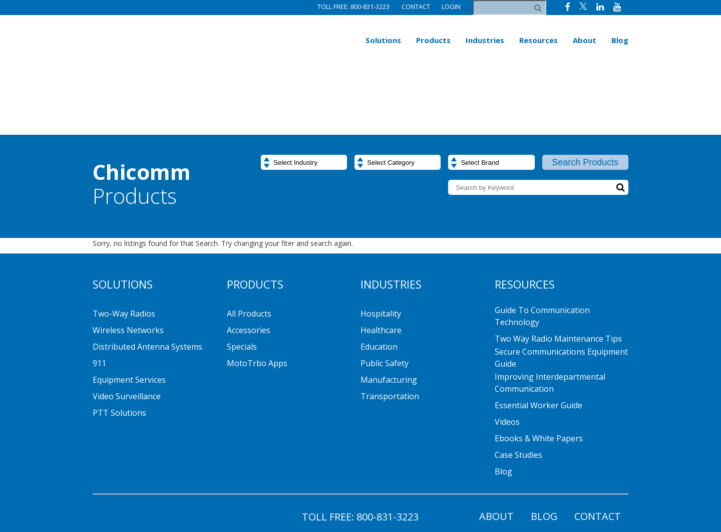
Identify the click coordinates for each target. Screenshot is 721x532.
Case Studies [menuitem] (518, 392)
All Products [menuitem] (249, 251)
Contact (415, 6)
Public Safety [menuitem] (384, 301)
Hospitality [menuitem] (380, 251)
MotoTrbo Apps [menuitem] (257, 301)
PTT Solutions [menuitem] (119, 350)
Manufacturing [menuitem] (388, 317)
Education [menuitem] (379, 284)
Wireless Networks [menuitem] (128, 268)
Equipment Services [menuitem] (129, 317)
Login (451, 6)
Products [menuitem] (433, 40)
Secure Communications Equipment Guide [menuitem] (561, 295)
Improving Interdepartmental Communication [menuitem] (550, 320)
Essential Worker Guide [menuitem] (538, 343)
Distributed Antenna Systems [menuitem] (147, 284)
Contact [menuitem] (597, 454)
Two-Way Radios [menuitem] (124, 251)
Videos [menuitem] (507, 359)
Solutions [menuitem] (383, 40)
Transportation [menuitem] (389, 334)
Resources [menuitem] (538, 40)
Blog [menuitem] (619, 40)
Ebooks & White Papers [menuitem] (539, 376)
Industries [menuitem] (485, 40)
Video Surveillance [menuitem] (127, 334)
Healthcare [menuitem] (381, 268)
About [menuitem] (584, 40)
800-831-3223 (387, 454)
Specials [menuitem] (242, 284)
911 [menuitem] (99, 301)
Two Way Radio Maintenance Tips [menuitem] (558, 276)
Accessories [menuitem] (248, 268)
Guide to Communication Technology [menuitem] (542, 253)
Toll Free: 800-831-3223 (353, 6)
